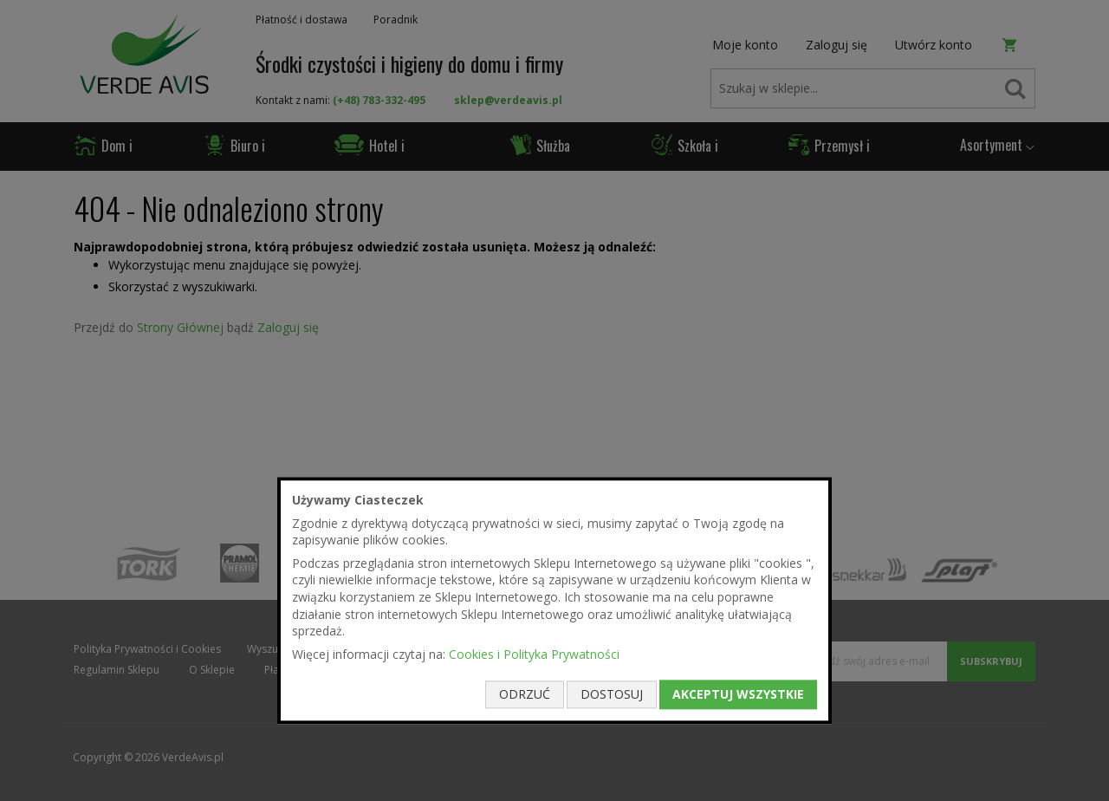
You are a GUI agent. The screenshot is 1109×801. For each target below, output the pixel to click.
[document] (554, 600)
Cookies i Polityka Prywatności (534, 654)
